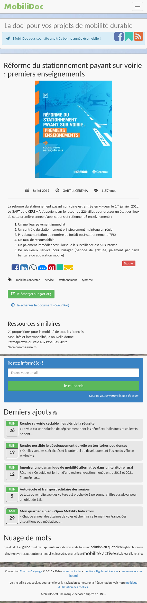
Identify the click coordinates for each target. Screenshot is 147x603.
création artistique (71, 553)
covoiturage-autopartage (31, 554)
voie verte (72, 547)
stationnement (68, 280)
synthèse (87, 280)
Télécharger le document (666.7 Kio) (40, 305)
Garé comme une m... (23, 347)
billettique (54, 553)
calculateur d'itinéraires (129, 553)
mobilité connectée (28, 280)
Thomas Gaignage (31, 571)
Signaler (129, 263)
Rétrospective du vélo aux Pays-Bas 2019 (37, 342)
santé (52, 547)
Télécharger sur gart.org (31, 294)
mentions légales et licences (101, 571)
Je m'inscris (73, 386)
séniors (138, 547)
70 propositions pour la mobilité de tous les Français (46, 332)
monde (61, 547)
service (49, 280)
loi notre (9, 553)
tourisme (84, 547)
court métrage (39, 547)
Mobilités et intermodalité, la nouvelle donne (41, 337)
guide (26, 547)
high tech (128, 547)
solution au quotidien (106, 547)
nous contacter (72, 571)
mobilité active (99, 553)
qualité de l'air (13, 547)
